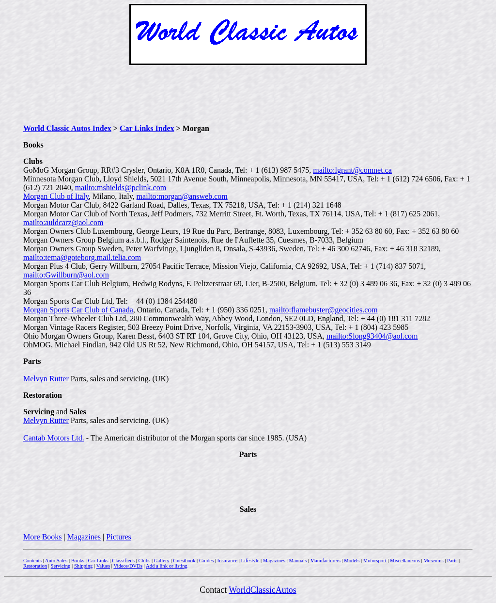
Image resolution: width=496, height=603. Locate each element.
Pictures (118, 537)
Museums (433, 560)
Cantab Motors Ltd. (53, 438)
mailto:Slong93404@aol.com (372, 336)
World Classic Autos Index (67, 128)
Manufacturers (325, 560)
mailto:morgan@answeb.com (182, 196)
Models (351, 560)
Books (77, 560)
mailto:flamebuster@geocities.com (323, 310)
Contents (32, 560)
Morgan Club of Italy (56, 196)
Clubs (144, 560)
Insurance (227, 560)
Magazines (84, 537)
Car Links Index (147, 128)
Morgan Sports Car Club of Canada (78, 310)
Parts (452, 560)
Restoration (35, 566)
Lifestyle (250, 560)
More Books (42, 537)
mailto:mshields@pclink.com (121, 187)
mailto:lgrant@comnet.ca (352, 170)
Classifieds (123, 560)
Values (103, 566)
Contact (214, 590)
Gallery (162, 560)
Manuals (298, 560)
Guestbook (184, 560)
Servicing (61, 566)
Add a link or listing (166, 566)
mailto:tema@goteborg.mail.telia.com (82, 257)
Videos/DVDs (127, 566)
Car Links (98, 560)
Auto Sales (56, 560)
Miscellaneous (405, 560)
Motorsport (375, 560)
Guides (206, 560)
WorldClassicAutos (262, 590)
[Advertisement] (248, 94)
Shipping (83, 566)
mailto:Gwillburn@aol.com (66, 275)
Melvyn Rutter (46, 379)
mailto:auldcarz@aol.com (63, 222)
